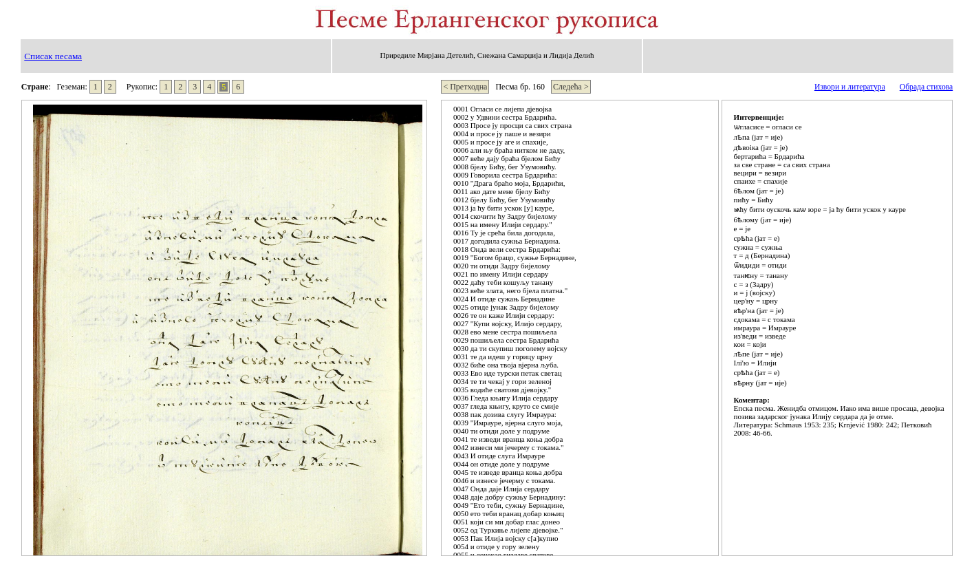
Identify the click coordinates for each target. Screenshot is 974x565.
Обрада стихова (926, 87)
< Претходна (465, 87)
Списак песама (53, 56)
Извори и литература (849, 87)
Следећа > (571, 87)
